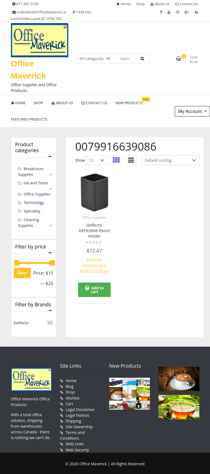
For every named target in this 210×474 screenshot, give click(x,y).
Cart (69, 403)
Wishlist (72, 397)
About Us (160, 3)
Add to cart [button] (97, 289)
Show (80, 160)
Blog (70, 386)
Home (123, 3)
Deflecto (21, 322)
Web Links (75, 443)
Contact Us (186, 3)
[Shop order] (170, 160)
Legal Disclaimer (80, 409)
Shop (140, 3)
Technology (34, 202)
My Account (190, 111)
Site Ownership (79, 426)
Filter (22, 272)
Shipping (73, 420)
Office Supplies (94, 217)
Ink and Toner (36, 182)
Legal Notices (77, 414)
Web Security (77, 449)
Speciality (32, 211)
